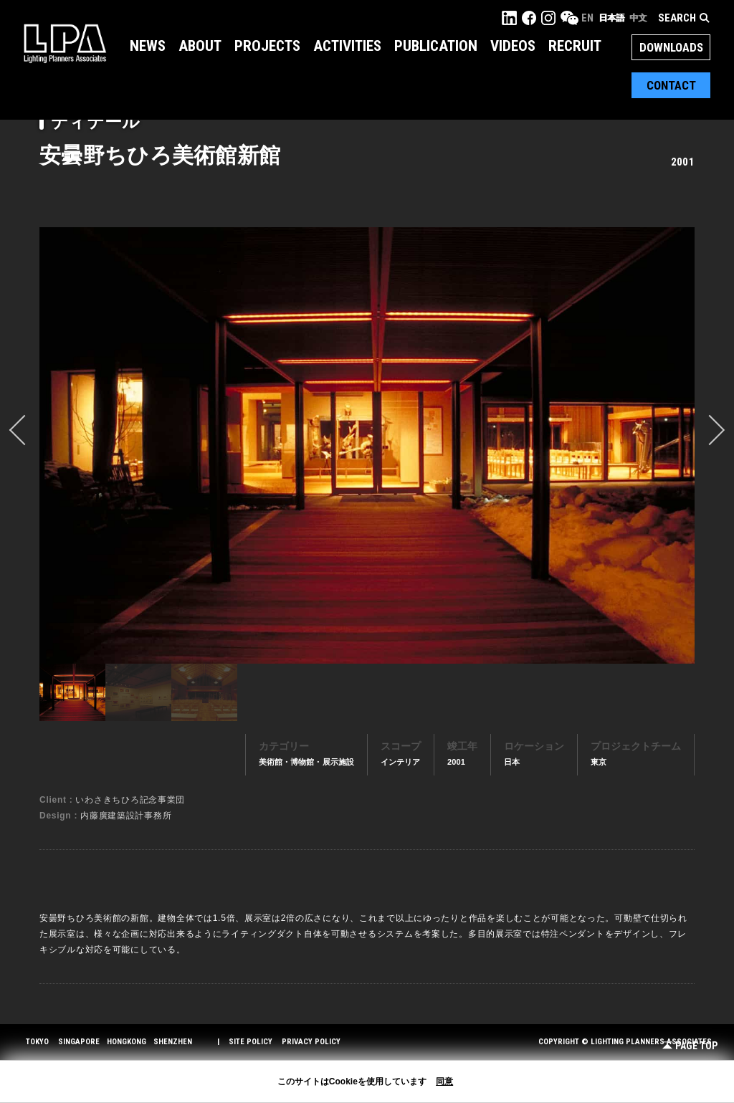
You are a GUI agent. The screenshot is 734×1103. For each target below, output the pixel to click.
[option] (367, 445)
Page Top (690, 1046)
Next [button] (710, 430)
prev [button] (24, 430)
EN (587, 17)
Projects (267, 45)
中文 (638, 18)
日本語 (611, 18)
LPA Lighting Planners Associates (65, 43)
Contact (671, 85)
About (199, 45)
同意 (444, 1081)
